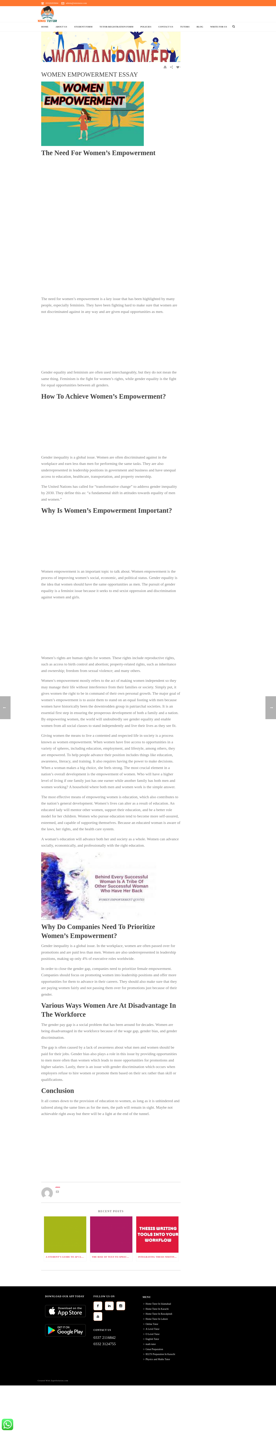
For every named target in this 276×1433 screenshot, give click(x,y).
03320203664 (52, 3)
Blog (200, 26)
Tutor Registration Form (116, 26)
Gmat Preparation (153, 1349)
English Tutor (151, 1339)
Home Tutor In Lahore (155, 1319)
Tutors (184, 26)
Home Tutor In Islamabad (157, 1304)
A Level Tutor (151, 1329)
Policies (145, 26)
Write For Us (218, 26)
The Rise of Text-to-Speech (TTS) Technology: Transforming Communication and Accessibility (112, 1257)
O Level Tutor (151, 1334)
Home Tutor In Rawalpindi (157, 1314)
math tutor (149, 1344)
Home (44, 26)
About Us (61, 26)
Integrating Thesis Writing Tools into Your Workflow (158, 1257)
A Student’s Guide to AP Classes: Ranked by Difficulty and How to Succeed (66, 1257)
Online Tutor (150, 1324)
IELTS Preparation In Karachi (159, 1354)
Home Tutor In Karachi (156, 1309)
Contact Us (165, 26)
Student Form (83, 26)
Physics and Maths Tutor (156, 1359)
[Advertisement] (111, 184)
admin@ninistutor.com (76, 3)
